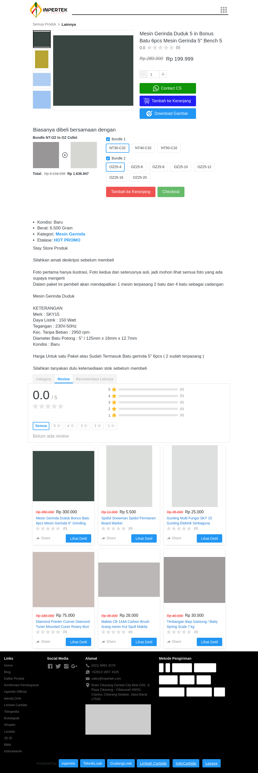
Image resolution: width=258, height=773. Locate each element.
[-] (50, 666)
